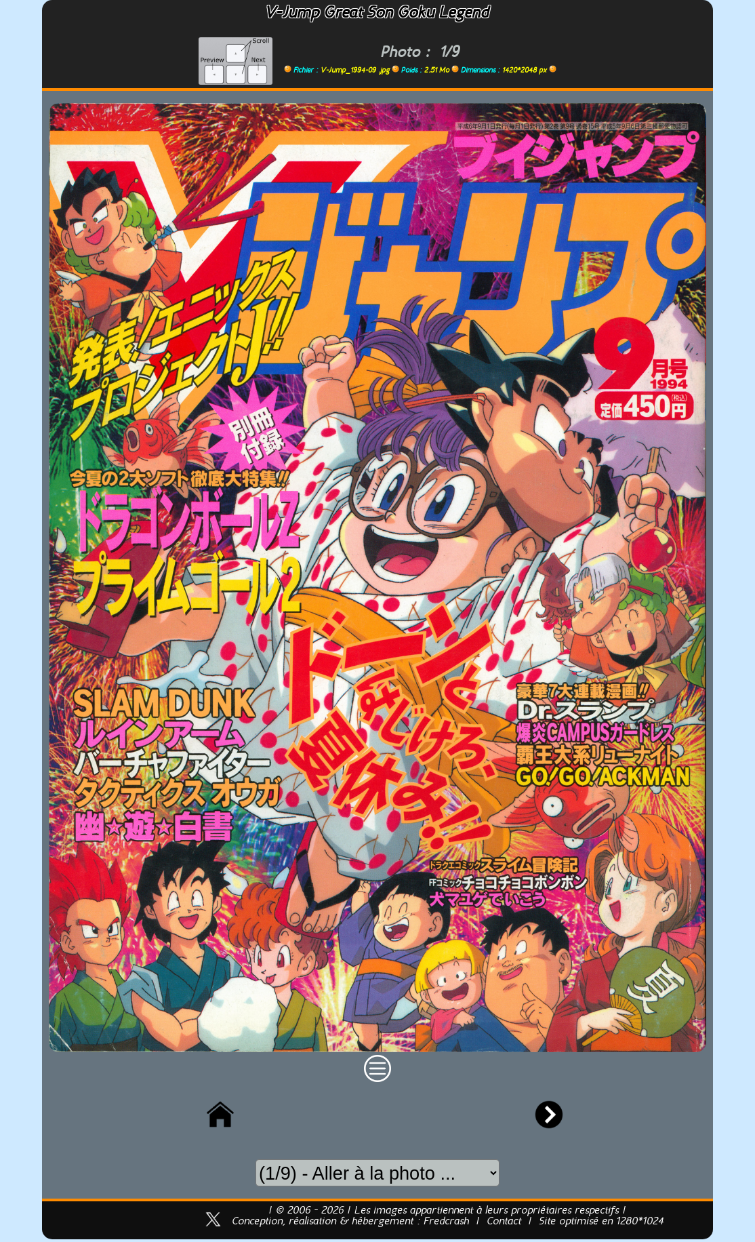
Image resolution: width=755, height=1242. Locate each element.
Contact (504, 1221)
